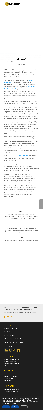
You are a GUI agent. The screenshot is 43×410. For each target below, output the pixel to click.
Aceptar (6, 407)
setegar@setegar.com (13, 346)
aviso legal (10, 400)
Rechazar (14, 407)
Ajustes (24, 407)
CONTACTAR (9, 317)
